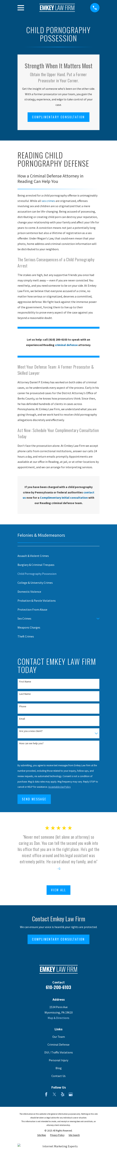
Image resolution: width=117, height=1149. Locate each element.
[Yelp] (63, 1094)
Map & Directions (58, 1018)
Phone (22, 706)
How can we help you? (31, 743)
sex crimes (48, 201)
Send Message (34, 799)
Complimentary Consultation (58, 117)
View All (58, 890)
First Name (25, 681)
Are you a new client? (31, 731)
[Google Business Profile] (71, 1094)
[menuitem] (58, 555)
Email (22, 718)
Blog (59, 1068)
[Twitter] (54, 1094)
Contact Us (58, 1076)
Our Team (58, 1037)
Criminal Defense (58, 1044)
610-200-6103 (58, 987)
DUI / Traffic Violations (58, 1052)
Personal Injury (58, 1060)
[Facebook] (46, 1094)
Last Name (25, 694)
